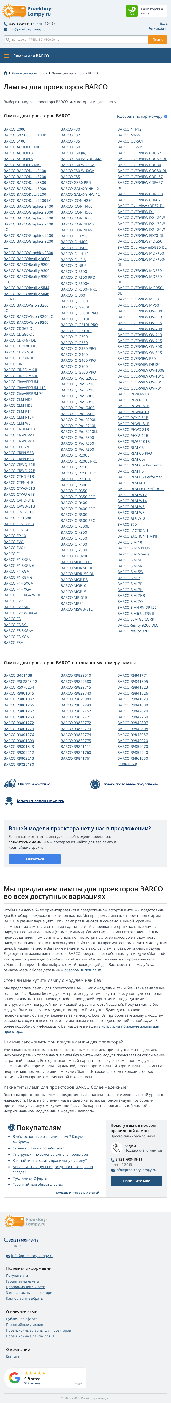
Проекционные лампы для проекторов (38, 1330)
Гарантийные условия (24, 1324)
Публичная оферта (21, 1318)
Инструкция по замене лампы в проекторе (50, 1154)
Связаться (35, 859)
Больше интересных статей (77, 1192)
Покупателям (17, 1275)
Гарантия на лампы (22, 1281)
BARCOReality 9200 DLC (138, 625)
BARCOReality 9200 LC (137, 631)
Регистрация (157, 28)
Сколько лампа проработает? (38, 1148)
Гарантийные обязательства (38, 1184)
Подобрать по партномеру (138, 116)
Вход (163, 23)
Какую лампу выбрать (24, 1298)
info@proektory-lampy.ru (24, 29)
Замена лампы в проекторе (29, 1292)
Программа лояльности (25, 1286)
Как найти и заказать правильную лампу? (50, 1160)
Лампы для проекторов (29, 73)
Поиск (157, 39)
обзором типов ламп (82, 970)
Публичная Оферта (30, 1178)
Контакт (12, 1356)
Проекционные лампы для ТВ (30, 1336)
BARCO (14, 129)
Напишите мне (136, 1180)
